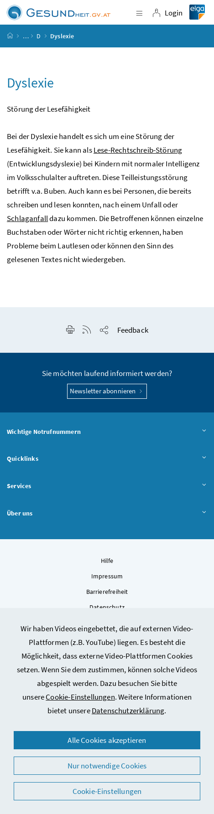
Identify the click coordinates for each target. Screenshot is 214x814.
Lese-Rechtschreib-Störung (138, 150)
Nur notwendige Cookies (107, 766)
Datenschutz (107, 607)
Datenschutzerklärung (128, 711)
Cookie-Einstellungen (80, 697)
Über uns (107, 513)
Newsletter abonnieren (107, 390)
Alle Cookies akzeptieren (107, 740)
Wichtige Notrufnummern (107, 432)
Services (107, 486)
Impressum (107, 576)
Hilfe (107, 560)
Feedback (132, 330)
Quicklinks (107, 459)
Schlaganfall (27, 218)
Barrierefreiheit (107, 591)
